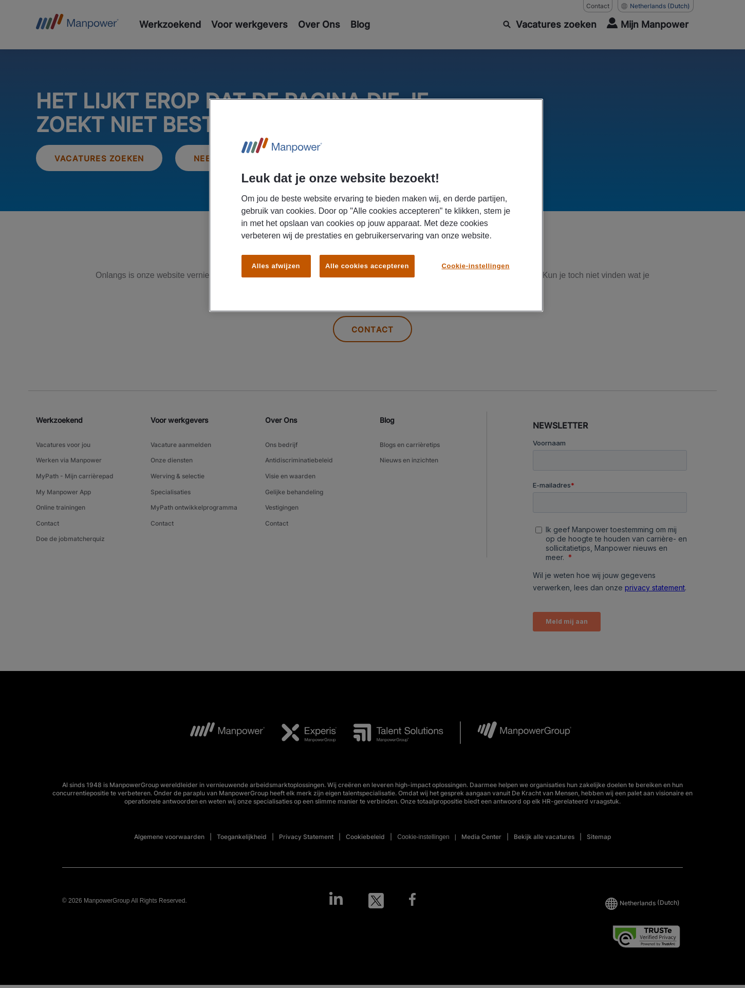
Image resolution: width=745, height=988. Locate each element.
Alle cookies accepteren (367, 266)
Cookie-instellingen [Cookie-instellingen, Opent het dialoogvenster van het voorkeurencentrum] (476, 266)
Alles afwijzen (276, 266)
